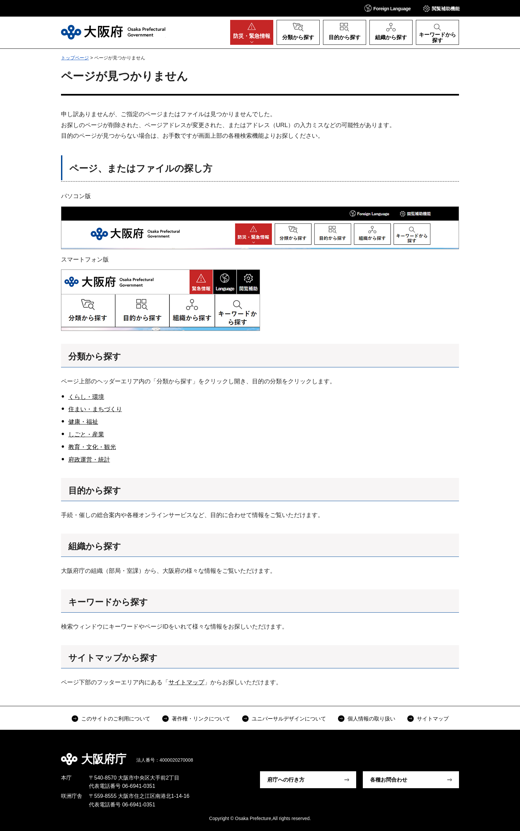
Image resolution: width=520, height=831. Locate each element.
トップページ (75, 57)
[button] (388, 8)
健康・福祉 (83, 421)
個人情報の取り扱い (371, 718)
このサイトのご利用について (115, 718)
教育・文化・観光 (92, 447)
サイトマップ (186, 682)
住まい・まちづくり (95, 409)
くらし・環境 (86, 397)
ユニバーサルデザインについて (289, 718)
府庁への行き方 (285, 780)
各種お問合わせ (388, 780)
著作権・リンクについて (201, 718)
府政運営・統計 (89, 459)
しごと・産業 (86, 434)
